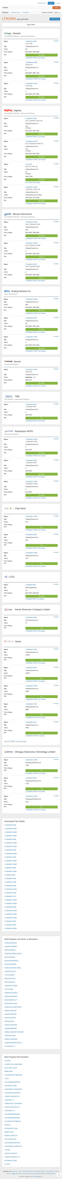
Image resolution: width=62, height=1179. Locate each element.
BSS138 (7, 1125)
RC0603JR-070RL (11, 1160)
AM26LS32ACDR (11, 1010)
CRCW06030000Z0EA (12, 1114)
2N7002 (7, 1150)
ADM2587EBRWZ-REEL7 (13, 953)
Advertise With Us (50, 1173)
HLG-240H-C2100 (11, 1068)
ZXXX (7, 1078)
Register (51, 3)
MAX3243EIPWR (10, 1014)
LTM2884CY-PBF (31, 649)
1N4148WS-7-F (10, 1110)
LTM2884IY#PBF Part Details (35, 58)
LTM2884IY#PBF (31, 41)
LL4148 (7, 1164)
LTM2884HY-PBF (31, 704)
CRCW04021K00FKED (12, 1093)
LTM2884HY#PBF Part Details (35, 79)
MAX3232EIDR (10, 957)
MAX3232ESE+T (10, 950)
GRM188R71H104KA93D (13, 1089)
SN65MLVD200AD (11, 993)
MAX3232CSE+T (10, 978)
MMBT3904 (9, 1071)
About (20, 1171)
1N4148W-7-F (9, 1100)
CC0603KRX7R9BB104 (13, 1121)
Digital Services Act (16, 1173)
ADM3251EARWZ (11, 943)
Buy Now (42, 55)
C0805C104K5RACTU (12, 1096)
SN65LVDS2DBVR (11, 1039)
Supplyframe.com (38, 1176)
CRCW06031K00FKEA (12, 1143)
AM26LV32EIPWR (11, 996)
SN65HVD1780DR (11, 986)
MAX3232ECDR (10, 1018)
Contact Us (14, 1171)
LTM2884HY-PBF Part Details (35, 717)
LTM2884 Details (55, 19)
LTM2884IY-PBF (30, 722)
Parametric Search (40, 1171)
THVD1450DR (9, 975)
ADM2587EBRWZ (11, 946)
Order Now (41, 257)
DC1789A (28, 164)
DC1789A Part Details (32, 182)
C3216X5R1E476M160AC (13, 1075)
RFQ (41, 418)
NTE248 (7, 1061)
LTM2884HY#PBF (31, 62)
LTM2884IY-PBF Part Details (35, 736)
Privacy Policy (49, 1171)
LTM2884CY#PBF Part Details (35, 100)
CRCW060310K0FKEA (12, 1082)
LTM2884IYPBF (30, 585)
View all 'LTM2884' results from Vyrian (15, 741)
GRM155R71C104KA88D (13, 1103)
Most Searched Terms (28, 1171)
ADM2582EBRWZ (11, 1028)
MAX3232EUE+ (10, 982)
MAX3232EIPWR (10, 964)
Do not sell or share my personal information (34, 1173)
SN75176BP (9, 989)
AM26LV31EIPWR (11, 1025)
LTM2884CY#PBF (31, 83)
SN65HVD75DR (10, 1035)
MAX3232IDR (9, 1021)
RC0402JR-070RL (11, 1086)
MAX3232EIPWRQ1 (11, 961)
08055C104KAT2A (11, 1135)
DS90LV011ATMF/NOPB (13, 1007)
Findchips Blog (42, 3)
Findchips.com (2, 3)
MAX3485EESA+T (11, 1000)
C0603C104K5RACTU (12, 1107)
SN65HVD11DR (10, 971)
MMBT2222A (9, 1132)
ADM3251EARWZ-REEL (13, 968)
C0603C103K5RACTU (12, 1157)
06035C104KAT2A (11, 1153)
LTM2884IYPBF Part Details (34, 599)
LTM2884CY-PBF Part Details (35, 663)
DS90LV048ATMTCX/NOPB (14, 1032)
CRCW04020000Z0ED (12, 1118)
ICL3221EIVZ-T (10, 1046)
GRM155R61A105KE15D (13, 1146)
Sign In (59, 3)
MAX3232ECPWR (11, 1003)
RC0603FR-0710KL (11, 1128)
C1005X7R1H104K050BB (13, 1064)
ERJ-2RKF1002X (10, 1139)
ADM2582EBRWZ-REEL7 (13, 1043)
